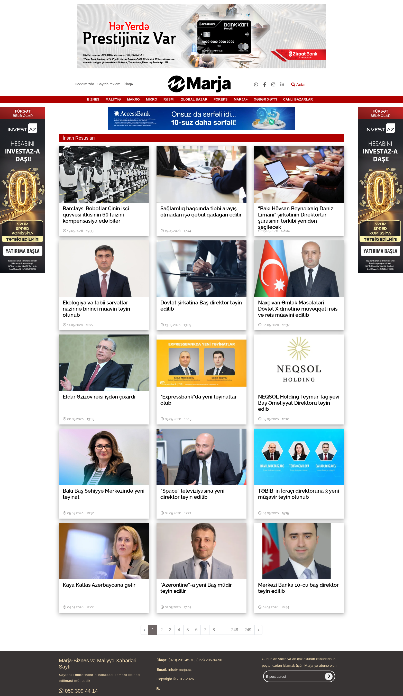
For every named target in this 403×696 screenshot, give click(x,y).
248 (234, 630)
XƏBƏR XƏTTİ (265, 99)
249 (247, 630)
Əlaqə (128, 84)
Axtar (298, 85)
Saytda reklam (108, 84)
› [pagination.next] (258, 630)
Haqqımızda (84, 84)
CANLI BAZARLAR (298, 99)
